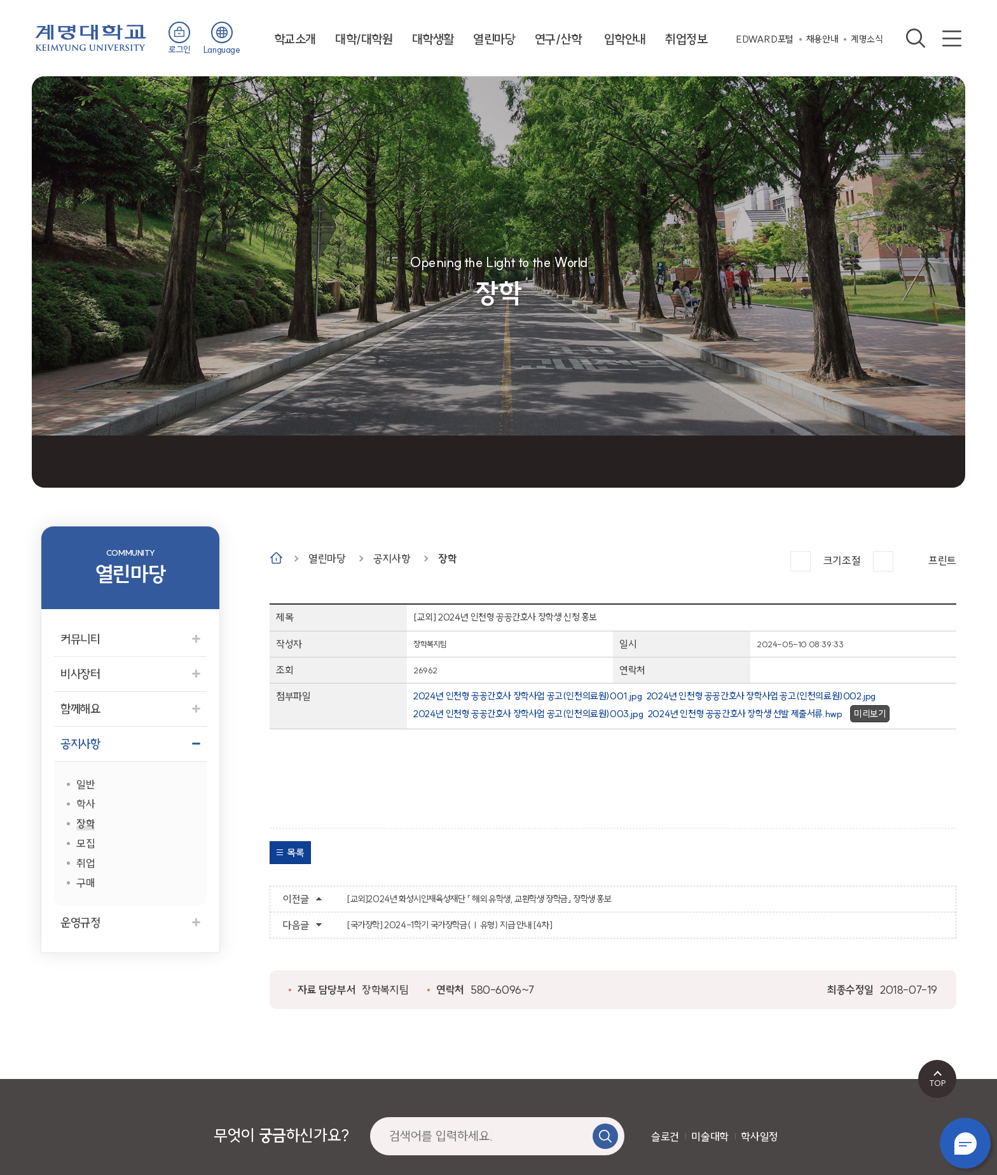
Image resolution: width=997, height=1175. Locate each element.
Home (276, 558)
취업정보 (686, 39)
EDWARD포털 (765, 39)
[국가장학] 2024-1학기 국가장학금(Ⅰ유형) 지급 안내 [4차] (449, 925)
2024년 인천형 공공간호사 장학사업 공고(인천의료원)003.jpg (528, 714)
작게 (883, 561)
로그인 (179, 49)
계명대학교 (90, 36)
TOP (937, 1083)
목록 (295, 852)
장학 (447, 558)
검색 (915, 38)
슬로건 (665, 1136)
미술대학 (709, 1136)
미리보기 (870, 714)
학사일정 (759, 1136)
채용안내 (822, 39)
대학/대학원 (364, 39)
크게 (800, 561)
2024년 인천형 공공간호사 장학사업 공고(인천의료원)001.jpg (527, 696)
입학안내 (625, 39)
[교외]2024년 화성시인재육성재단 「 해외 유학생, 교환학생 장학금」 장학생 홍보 (479, 899)
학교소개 (295, 39)
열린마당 (494, 39)
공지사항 (391, 558)
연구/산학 (558, 39)
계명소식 (867, 39)
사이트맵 (952, 38)
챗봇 (965, 1143)
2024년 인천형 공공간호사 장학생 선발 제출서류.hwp (745, 714)
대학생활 (433, 39)
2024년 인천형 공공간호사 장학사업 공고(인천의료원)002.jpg (761, 696)
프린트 (942, 560)
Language (221, 49)
